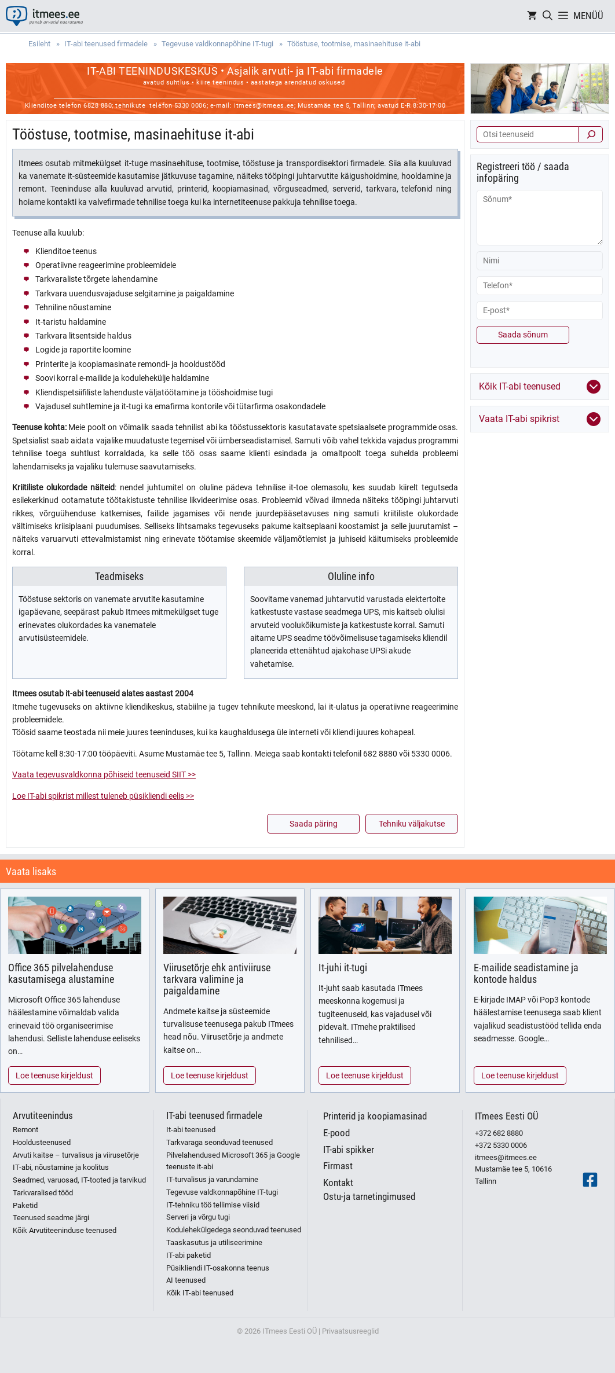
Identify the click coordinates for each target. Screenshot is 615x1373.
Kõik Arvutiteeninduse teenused (64, 1230)
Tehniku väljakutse (412, 823)
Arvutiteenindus (43, 1115)
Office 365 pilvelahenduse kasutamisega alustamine (61, 973)
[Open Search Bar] (547, 16)
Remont (25, 1129)
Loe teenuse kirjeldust (54, 1075)
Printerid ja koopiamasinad (375, 1116)
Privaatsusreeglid (350, 1331)
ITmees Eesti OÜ (507, 1116)
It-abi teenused (190, 1129)
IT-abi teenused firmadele (214, 1115)
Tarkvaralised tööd (43, 1192)
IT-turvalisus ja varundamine (212, 1179)
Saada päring (314, 823)
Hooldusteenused (42, 1142)
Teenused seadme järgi (51, 1217)
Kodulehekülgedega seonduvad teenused (233, 1229)
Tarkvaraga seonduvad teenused (219, 1142)
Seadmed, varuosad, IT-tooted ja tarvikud (79, 1180)
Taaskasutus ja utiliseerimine (214, 1242)
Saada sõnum (523, 334)
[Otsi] (590, 134)
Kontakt (338, 1182)
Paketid (25, 1205)
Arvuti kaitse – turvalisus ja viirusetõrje (76, 1155)
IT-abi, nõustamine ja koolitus (61, 1167)
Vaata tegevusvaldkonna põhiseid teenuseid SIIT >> (104, 774)
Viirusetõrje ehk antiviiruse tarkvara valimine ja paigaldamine (216, 979)
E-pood (336, 1133)
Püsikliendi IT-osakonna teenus (217, 1268)
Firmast (338, 1166)
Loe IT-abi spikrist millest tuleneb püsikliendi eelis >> (103, 796)
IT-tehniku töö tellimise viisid (212, 1205)
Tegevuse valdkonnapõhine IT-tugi (222, 1192)
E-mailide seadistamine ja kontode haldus (526, 973)
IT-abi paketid (188, 1255)
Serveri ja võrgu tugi (198, 1217)
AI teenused (186, 1280)
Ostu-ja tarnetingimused (369, 1196)
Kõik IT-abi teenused (199, 1292)
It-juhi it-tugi (343, 967)
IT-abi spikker (348, 1149)
